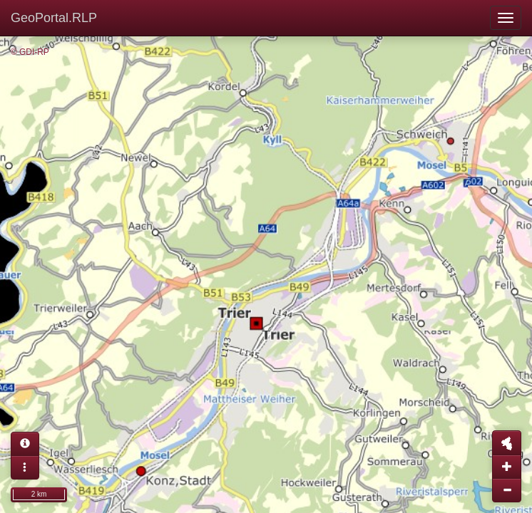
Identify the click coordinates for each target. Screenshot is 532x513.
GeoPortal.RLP (54, 18)
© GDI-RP (30, 52)
